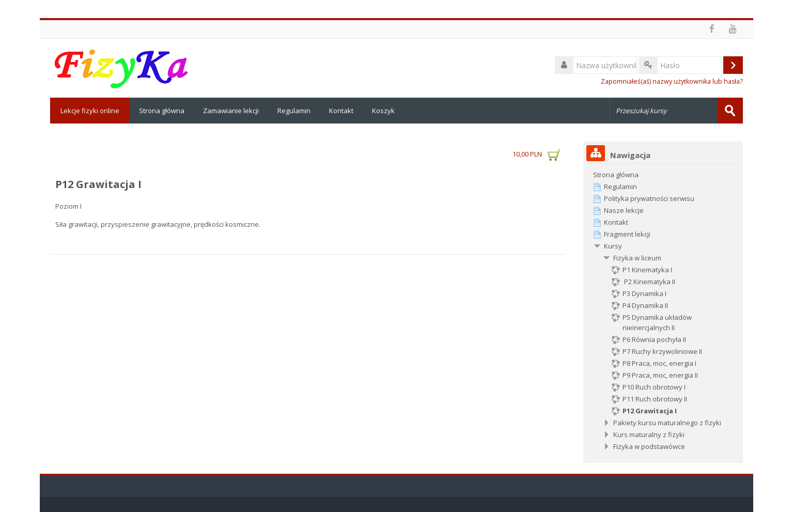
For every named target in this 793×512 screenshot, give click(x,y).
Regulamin (293, 110)
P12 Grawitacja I (98, 184)
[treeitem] (663, 174)
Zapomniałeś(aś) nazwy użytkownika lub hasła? (672, 81)
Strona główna (161, 110)
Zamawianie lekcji (231, 110)
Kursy (613, 246)
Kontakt (341, 110)
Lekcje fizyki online (89, 110)
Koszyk (383, 110)
